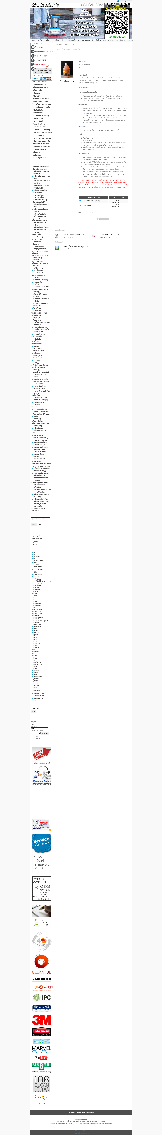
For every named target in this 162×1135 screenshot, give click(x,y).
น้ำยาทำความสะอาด (61, 45)
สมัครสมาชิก (37, 738)
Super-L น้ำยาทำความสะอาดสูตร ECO (75, 246)
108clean (42, 1103)
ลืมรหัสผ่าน (36, 736)
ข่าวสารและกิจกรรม (72, 40)
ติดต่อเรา (122, 40)
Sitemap (130, 40)
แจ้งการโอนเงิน (113, 40)
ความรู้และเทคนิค (58, 40)
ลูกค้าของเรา (85, 40)
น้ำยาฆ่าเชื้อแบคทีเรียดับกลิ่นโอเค (73, 235)
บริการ (48, 40)
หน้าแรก (32, 40)
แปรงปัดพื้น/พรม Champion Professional (113, 235)
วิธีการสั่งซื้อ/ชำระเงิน (99, 40)
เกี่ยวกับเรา (40, 40)
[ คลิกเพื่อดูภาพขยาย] (67, 81)
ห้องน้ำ (71, 45)
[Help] (39, 525)
